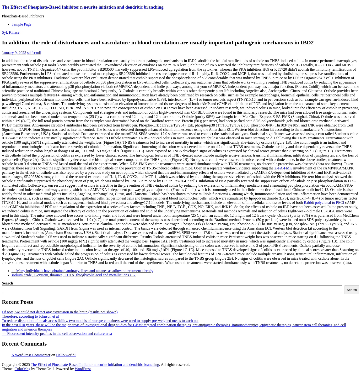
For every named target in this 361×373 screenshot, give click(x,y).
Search (7, 283)
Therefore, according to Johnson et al (30, 316)
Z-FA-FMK (283, 168)
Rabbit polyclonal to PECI (324, 202)
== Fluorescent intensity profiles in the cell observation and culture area (57, 333)
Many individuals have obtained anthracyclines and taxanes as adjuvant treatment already (82, 271)
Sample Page (21, 24)
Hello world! (66, 355)
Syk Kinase (10, 32)
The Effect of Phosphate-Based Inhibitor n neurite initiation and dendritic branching (82, 7)
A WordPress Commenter (30, 355)
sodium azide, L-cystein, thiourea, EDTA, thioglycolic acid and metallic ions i (73, 275)
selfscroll (34, 53)
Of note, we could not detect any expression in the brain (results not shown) (60, 312)
